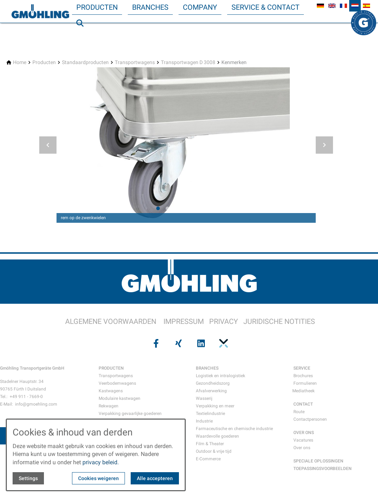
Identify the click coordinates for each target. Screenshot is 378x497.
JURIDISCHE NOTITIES (279, 321)
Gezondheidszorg (213, 383)
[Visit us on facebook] (155, 343)
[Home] (19, 62)
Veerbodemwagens (117, 383)
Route (299, 411)
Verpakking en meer (215, 405)
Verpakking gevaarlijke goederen (130, 413)
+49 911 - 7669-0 (26, 396)
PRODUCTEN (111, 368)
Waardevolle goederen (217, 436)
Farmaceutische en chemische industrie (234, 428)
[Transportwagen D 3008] (188, 62)
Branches (150, 7)
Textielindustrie (210, 413)
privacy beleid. (100, 462)
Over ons (301, 447)
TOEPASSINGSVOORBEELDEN (322, 468)
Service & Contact (265, 7)
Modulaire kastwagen (119, 398)
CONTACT (303, 404)
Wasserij (204, 398)
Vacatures (303, 440)
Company (200, 7)
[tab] (158, 208)
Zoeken (83, 37)
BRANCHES (207, 368)
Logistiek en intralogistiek (220, 375)
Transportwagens (116, 375)
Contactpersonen (310, 419)
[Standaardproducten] (85, 62)
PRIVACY (223, 321)
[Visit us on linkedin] (200, 343)
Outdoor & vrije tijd (213, 451)
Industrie (204, 421)
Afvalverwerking (211, 390)
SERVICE (301, 368)
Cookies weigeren (98, 478)
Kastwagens (111, 390)
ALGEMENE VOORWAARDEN (110, 321)
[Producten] (44, 62)
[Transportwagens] (135, 62)
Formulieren (305, 383)
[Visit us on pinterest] (222, 343)
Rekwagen (108, 405)
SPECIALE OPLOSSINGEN (318, 461)
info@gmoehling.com (36, 404)
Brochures (303, 375)
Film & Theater (210, 443)
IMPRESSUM (183, 321)
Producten (97, 7)
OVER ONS (303, 432)
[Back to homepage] (40, 11)
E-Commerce (208, 458)
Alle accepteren (155, 478)
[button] (48, 145)
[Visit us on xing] (178, 343)
